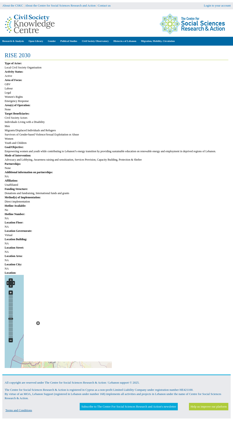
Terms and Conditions (18, 410)
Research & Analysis (13, 41)
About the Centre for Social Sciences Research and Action (60, 5)
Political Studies (68, 41)
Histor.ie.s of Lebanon (124, 41)
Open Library (36, 41)
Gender (52, 41)
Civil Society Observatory (95, 41)
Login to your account (217, 5)
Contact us (104, 5)
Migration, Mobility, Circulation (158, 41)
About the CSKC (12, 5)
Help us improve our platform (209, 406)
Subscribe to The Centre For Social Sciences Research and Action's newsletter (128, 406)
